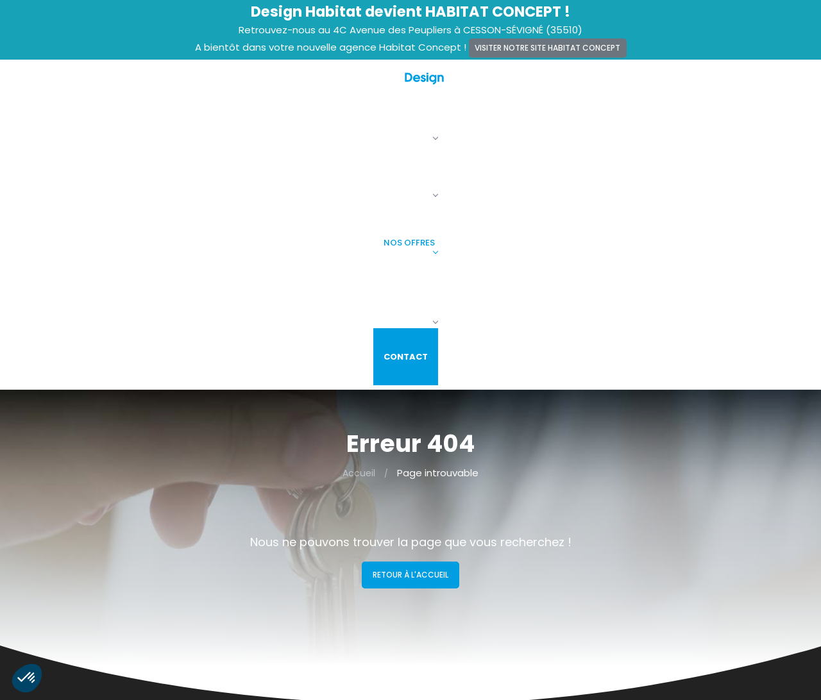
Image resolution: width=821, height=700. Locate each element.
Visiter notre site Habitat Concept (547, 47)
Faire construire (648, 88)
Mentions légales (274, 560)
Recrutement (267, 543)
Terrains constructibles (471, 560)
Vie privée (259, 578)
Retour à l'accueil (410, 302)
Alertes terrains (271, 525)
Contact (734, 88)
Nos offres (555, 88)
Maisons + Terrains (461, 543)
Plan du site (263, 596)
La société (389, 88)
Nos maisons (471, 88)
